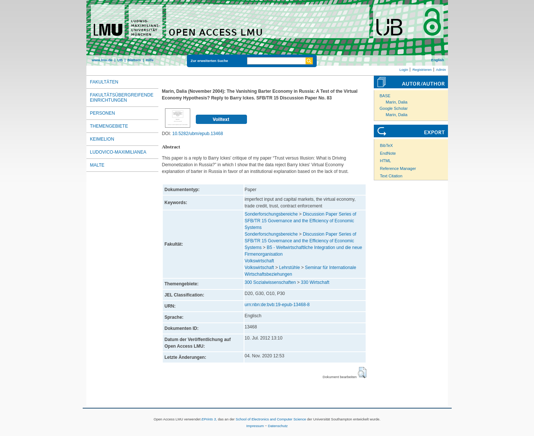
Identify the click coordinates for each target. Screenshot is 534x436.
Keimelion (102, 139)
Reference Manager (398, 168)
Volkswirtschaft (259, 260)
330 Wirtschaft (315, 282)
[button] (362, 372)
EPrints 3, (209, 419)
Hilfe (150, 60)
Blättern (134, 60)
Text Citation (391, 176)
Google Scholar (394, 108)
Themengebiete (109, 126)
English (437, 60)
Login (403, 70)
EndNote (388, 153)
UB (119, 60)
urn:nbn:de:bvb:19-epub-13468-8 (277, 304)
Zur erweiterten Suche (209, 61)
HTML (385, 160)
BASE (385, 96)
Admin (441, 70)
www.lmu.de (102, 60)
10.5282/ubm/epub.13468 (197, 133)
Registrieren (422, 70)
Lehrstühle (289, 267)
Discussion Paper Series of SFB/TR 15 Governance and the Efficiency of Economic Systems (300, 221)
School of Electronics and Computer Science (270, 419)
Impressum (255, 426)
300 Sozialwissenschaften (270, 282)
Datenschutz (278, 426)
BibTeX (386, 145)
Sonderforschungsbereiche (271, 214)
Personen (102, 113)
